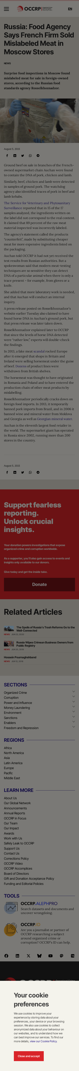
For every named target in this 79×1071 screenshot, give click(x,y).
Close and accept (29, 1056)
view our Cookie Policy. (43, 1041)
